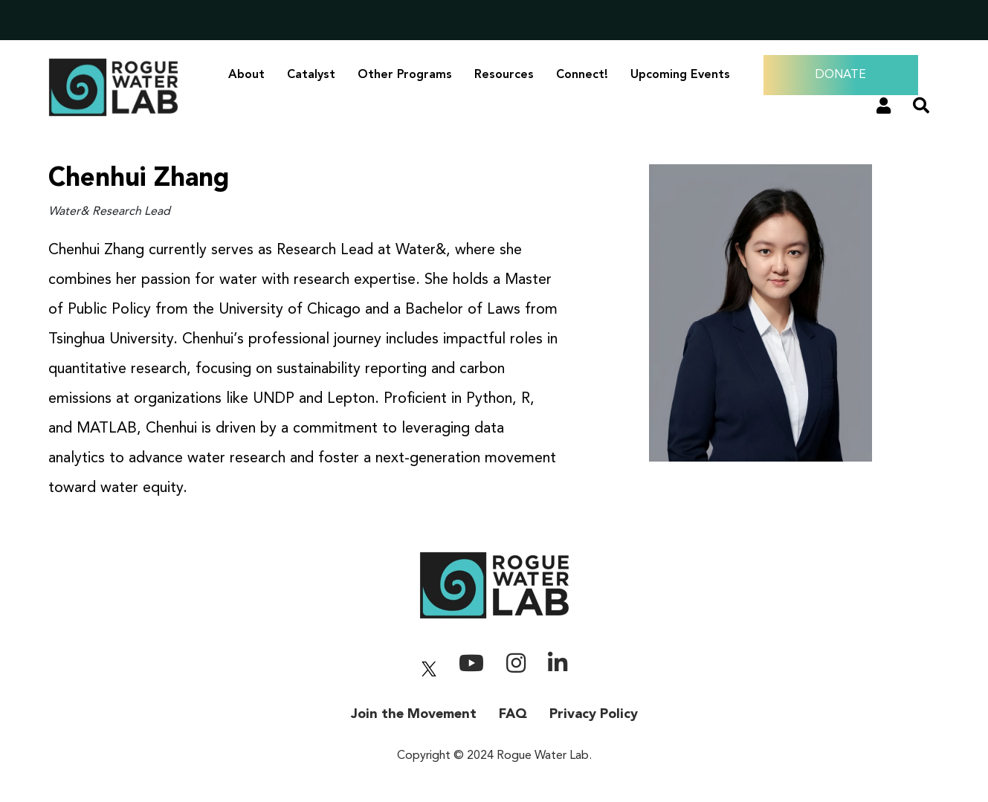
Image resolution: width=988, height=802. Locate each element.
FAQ (513, 714)
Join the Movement (414, 714)
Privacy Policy (593, 714)
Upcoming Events (680, 75)
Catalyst (311, 75)
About (246, 75)
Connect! (582, 75)
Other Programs (405, 75)
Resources (504, 75)
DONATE (841, 75)
